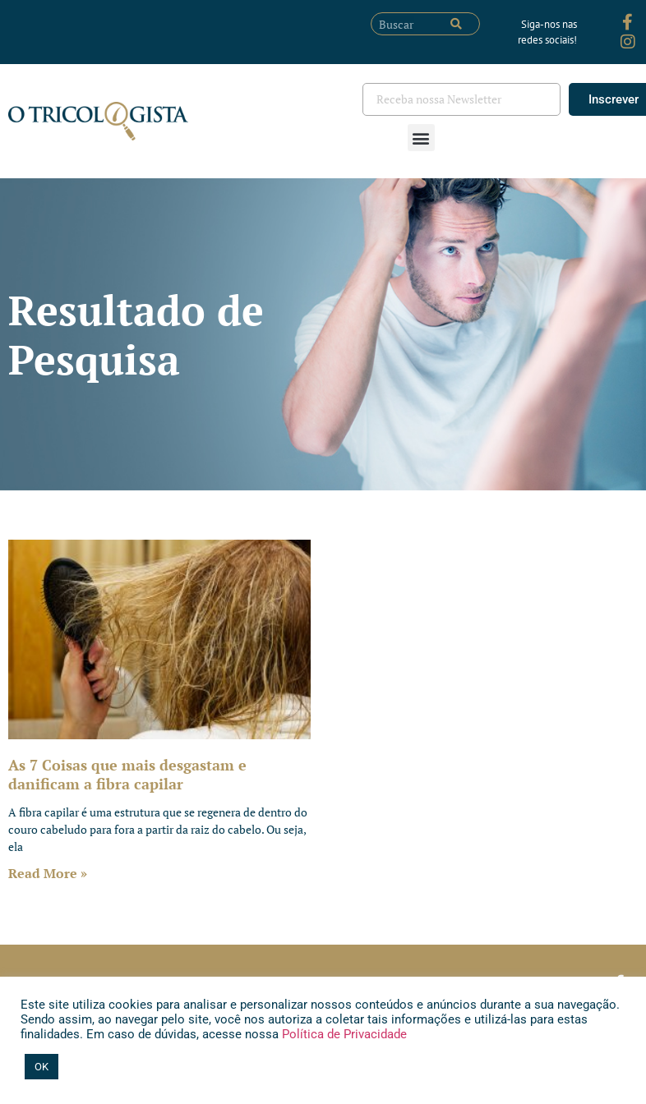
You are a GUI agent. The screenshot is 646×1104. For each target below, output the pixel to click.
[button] (421, 137)
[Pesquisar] (456, 23)
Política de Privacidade (343, 1034)
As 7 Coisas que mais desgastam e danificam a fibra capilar (127, 774)
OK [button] (41, 1066)
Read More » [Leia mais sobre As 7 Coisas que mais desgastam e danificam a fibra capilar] (47, 873)
